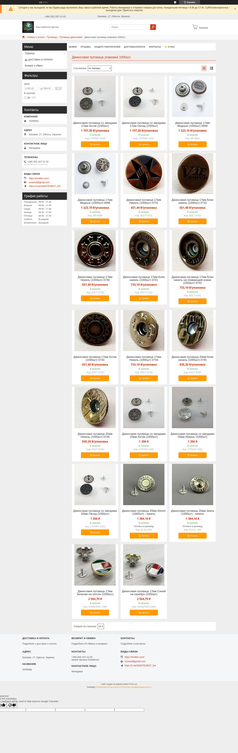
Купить (96, 144)
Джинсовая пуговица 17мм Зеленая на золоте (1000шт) (95, 593)
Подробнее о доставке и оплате (39, 643)
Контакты (155, 47)
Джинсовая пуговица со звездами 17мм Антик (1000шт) (95, 124)
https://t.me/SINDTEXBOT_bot (44, 186)
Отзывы (85, 47)
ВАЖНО (73, 47)
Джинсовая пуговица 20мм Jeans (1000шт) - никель (192, 512)
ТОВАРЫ (30, 53)
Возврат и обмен (34, 65)
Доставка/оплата (134, 47)
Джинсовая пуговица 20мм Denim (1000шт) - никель (144, 512)
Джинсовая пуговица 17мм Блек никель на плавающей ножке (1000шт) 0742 (192, 280)
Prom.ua (133, 684)
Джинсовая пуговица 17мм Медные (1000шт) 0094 (192, 124)
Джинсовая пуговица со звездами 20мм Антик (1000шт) (144, 435)
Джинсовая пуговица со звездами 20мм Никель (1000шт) (192, 435)
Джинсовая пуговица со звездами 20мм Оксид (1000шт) (95, 512)
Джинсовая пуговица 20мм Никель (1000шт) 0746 (95, 435)
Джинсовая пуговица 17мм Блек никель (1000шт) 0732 (192, 201)
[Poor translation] (12, 705)
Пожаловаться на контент (108, 687)
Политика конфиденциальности (136, 687)
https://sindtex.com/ (39, 178)
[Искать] (153, 27)
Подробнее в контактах (133, 643)
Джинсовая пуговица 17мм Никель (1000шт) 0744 (143, 358)
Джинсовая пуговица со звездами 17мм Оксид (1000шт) (144, 124)
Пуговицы (52, 37)
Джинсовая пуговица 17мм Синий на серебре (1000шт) (144, 593)
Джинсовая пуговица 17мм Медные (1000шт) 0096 (95, 201)
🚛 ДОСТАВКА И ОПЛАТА (39, 59)
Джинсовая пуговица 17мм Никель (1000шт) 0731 (143, 201)
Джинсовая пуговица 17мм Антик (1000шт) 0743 (95, 358)
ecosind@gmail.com (39, 182)
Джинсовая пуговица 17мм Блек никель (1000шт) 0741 (144, 279)
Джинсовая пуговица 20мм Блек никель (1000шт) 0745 (192, 358)
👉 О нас (170, 47)
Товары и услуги (35, 37)
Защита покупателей (107, 47)
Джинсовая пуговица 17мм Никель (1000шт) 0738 (95, 279)
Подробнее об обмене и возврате (89, 643)
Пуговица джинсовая (71, 37)
